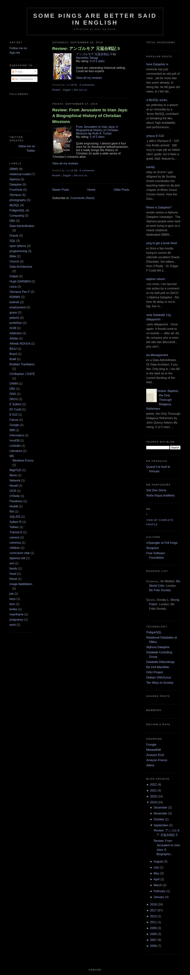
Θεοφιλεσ (152, 548)
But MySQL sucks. (155, 100)
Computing (16, 215)
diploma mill (17, 558)
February (160, 891)
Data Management (155, 355)
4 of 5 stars (97, 61)
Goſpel (13, 276)
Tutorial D (15, 532)
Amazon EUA (155, 755)
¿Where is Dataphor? (157, 207)
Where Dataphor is (155, 64)
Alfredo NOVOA (19, 343)
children (14, 547)
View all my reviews (89, 77)
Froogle (151, 744)
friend (13, 578)
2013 (153, 916)
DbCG (13, 399)
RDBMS (14, 297)
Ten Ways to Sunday (159, 682)
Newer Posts (60, 189)
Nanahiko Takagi (87, 57)
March (158, 885)
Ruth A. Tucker (102, 133)
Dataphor (15, 184)
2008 (153, 934)
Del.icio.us (80, 90)
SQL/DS (14, 516)
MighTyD (15, 470)
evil (11, 563)
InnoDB (14, 440)
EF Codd (15, 409)
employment (17, 307)
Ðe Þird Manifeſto (157, 667)
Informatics (16, 435)
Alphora (14, 179)
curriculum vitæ (19, 553)
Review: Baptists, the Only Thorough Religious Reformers (162, 399)
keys (12, 598)
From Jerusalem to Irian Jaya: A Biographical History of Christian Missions (97, 130)
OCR (12, 490)
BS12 (13, 348)
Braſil (12, 359)
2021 (153, 790)
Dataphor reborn (154, 279)
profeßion (15, 322)
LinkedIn (15, 445)
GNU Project (154, 672)
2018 (153, 904)
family (13, 568)
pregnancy (16, 619)
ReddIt (56, 90)
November (160, 813)
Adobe (13, 338)
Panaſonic (15, 501)
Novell (13, 485)
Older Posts (121, 189)
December (160, 807)
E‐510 (13, 414)
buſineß (14, 302)
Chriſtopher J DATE (22, 373)
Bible (12, 256)
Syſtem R (15, 521)
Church (14, 261)
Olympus (15, 194)
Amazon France (156, 760)
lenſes (13, 609)
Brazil (13, 354)
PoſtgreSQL (17, 210)
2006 (153, 945)
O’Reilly (14, 496)
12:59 (73, 170)
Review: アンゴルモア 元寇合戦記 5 (86, 48)
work (12, 624)
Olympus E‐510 (153, 135)
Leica (13, 286)
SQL (12, 240)
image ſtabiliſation (20, 584)
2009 (153, 928)
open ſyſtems (17, 245)
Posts (17, 71)
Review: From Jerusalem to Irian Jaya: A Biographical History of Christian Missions (90, 116)
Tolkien (14, 527)
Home (91, 189)
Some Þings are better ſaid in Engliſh (95, 19)
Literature (15, 450)
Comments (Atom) (82, 198)
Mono (13, 475)
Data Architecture (20, 266)
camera (14, 537)
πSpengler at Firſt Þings (161, 542)
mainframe (16, 614)
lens (12, 604)
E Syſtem (15, 404)
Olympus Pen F (19, 291)
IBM (12, 430)
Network (14, 480)
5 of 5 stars (97, 136)
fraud (12, 573)
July (156, 867)
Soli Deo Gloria (156, 490)
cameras (15, 542)
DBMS (13, 169)
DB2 (12, 388)
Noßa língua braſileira (160, 495)
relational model (19, 174)
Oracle (13, 235)
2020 (153, 796)
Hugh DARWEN (20, 281)
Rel (11, 511)
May (156, 873)
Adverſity (149, 167)
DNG (12, 393)
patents (14, 317)
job (11, 593)
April (157, 879)
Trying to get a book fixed (160, 243)
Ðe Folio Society (159, 590)
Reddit (13, 506)
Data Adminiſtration (21, 226)
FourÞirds (15, 189)
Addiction (15, 333)
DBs (12, 220)
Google (14, 425)
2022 (153, 784)
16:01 (73, 85)
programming (18, 251)
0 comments (87, 85)
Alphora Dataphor (157, 647)
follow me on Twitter (27, 148)
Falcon (13, 419)
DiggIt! (67, 90)
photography (17, 200)
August (158, 861)
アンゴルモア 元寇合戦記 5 (94, 54)
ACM (12, 328)
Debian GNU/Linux (158, 677)
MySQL (14, 205)
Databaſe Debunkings (160, 662)
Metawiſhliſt (153, 749)
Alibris (150, 765)
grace (13, 312)
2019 (153, 802)
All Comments (22, 79)
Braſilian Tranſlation (22, 364)
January (159, 897)
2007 (153, 940)
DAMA (13, 383)
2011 (153, 922)
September (161, 825)
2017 (153, 910)
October (159, 819)
